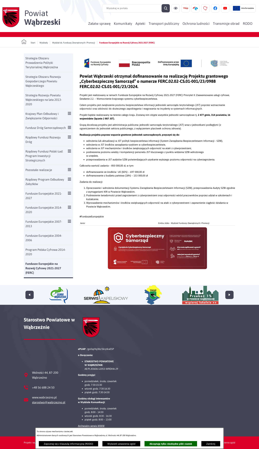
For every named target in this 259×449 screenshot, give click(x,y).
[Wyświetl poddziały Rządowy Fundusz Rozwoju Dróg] (69, 137)
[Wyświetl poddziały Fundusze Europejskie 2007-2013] (69, 221)
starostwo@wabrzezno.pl (48, 402)
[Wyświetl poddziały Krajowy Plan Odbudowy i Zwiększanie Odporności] (69, 113)
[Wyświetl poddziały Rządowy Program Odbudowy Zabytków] (69, 179)
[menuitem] (99, 23)
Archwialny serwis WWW (91, 425)
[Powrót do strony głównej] (28, 41)
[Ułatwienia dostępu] (175, 8)
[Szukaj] (166, 8)
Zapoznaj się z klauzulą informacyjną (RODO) (68, 443)
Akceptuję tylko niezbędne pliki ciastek (170, 443)
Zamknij (210, 443)
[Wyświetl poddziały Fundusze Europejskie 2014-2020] (69, 207)
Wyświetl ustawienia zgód (121, 443)
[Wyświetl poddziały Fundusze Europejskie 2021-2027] (69, 193)
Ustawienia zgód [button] (226, 442)
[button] (157, 268)
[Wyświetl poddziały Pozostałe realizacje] (69, 169)
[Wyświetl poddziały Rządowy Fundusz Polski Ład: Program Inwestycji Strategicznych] (69, 151)
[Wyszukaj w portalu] (136, 8)
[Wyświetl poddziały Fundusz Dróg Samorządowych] (69, 127)
